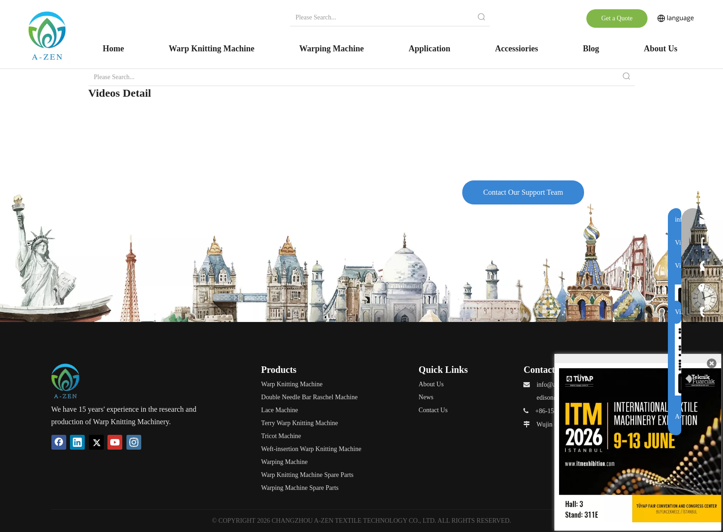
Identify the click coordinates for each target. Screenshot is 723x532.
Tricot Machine (281, 436)
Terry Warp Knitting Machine (299, 423)
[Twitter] (96, 442)
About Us (431, 384)
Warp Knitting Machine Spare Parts (307, 474)
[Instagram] (133, 442)
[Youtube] (114, 442)
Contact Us (433, 410)
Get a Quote (617, 18)
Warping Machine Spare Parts (300, 487)
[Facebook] (58, 442)
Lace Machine (279, 410)
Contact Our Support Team (523, 192)
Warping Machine (284, 461)
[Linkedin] (77, 442)
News (426, 397)
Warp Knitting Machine (292, 384)
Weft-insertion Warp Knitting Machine (311, 448)
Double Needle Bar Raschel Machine (309, 397)
